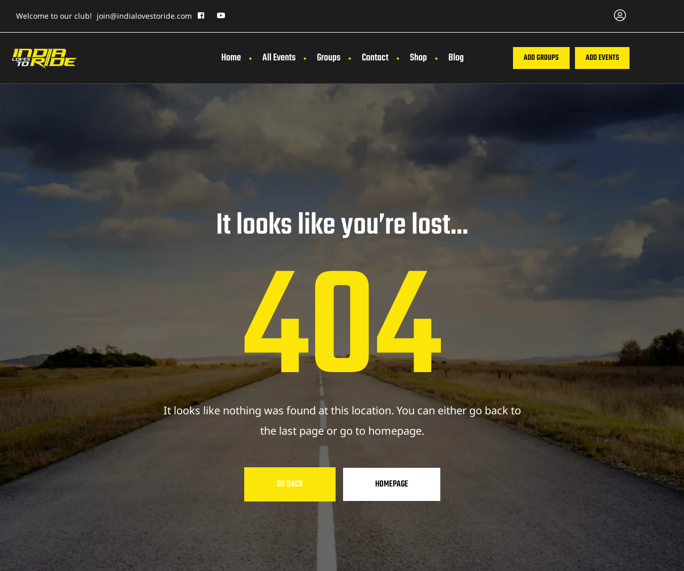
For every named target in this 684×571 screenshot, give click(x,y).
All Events (279, 58)
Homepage (391, 484)
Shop (418, 58)
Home (231, 58)
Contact (375, 58)
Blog (456, 58)
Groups (328, 58)
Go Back (290, 484)
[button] (541, 58)
